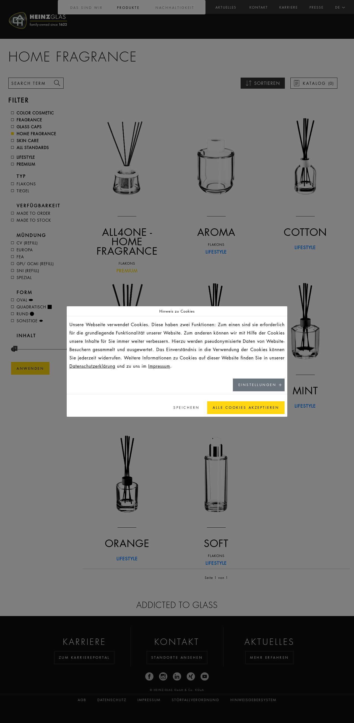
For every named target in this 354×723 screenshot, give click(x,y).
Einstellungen (257, 384)
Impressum (159, 366)
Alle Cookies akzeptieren (246, 407)
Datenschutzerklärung (92, 366)
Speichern (186, 407)
